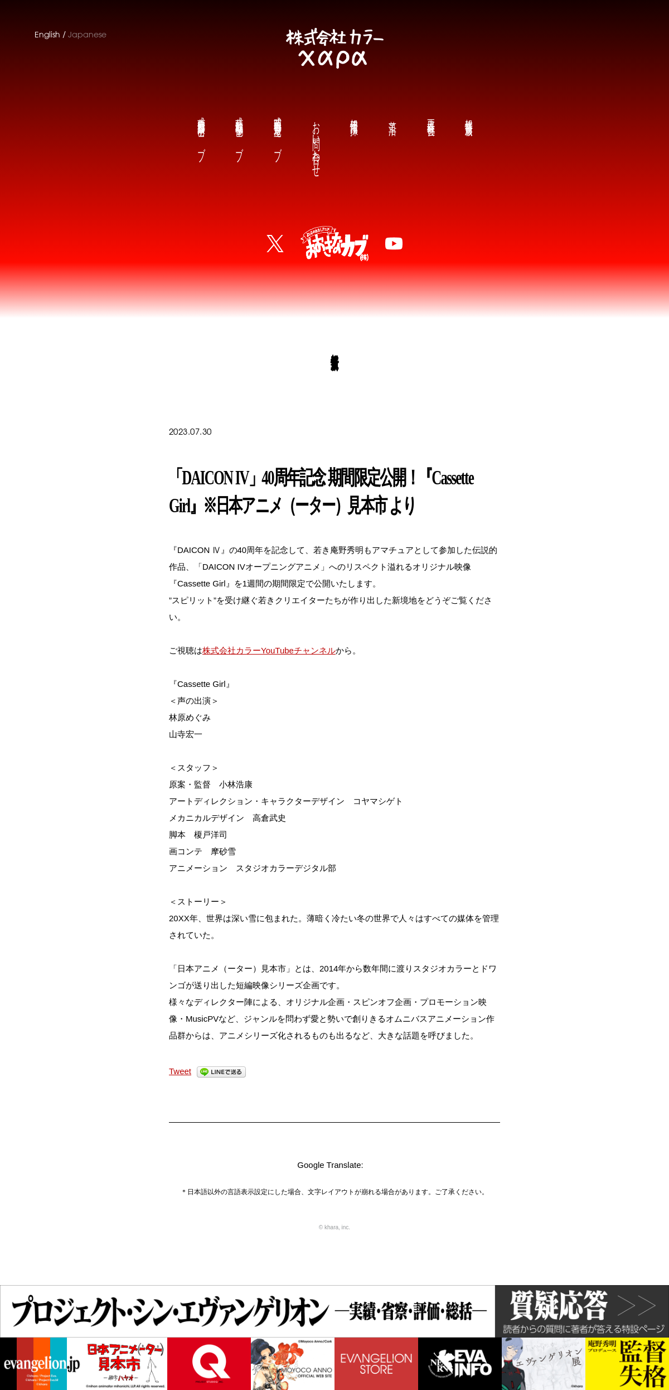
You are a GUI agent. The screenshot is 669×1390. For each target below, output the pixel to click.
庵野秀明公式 (277, 130)
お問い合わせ (315, 140)
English (47, 35)
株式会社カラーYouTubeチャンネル (269, 650)
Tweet (180, 1071)
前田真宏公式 (201, 130)
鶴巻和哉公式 (239, 130)
